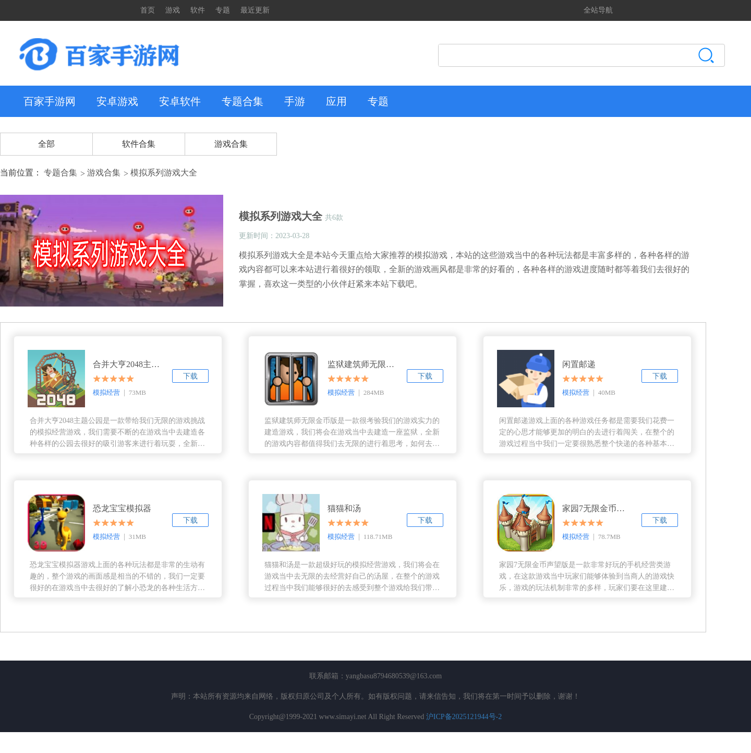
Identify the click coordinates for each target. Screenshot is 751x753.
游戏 (172, 10)
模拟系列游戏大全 (163, 172)
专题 (222, 10)
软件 (197, 10)
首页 (147, 10)
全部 (46, 143)
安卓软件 (180, 101)
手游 (294, 101)
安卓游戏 (117, 101)
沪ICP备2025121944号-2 (464, 717)
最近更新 (255, 10)
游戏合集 (231, 143)
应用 (336, 101)
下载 (190, 376)
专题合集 (242, 101)
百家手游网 (49, 101)
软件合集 (138, 143)
